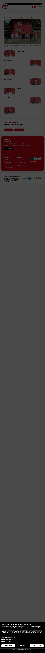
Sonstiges (6, 641)
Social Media (7, 639)
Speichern (22, 645)
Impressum (15, 649)
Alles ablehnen (8, 645)
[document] (22, 630)
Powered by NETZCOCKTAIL (22, 651)
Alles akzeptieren (37, 645)
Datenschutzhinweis (22, 649)
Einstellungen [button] (29, 649)
